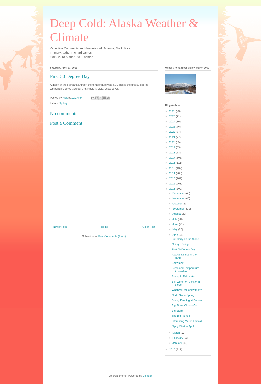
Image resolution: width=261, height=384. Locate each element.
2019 (172, 147)
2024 (172, 121)
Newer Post (60, 226)
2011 (172, 188)
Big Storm (177, 310)
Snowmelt (177, 262)
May (175, 229)
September (179, 208)
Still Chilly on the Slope (185, 239)
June (176, 224)
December (179, 193)
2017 (172, 157)
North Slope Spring (183, 295)
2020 (172, 142)
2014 (172, 173)
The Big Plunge (181, 315)
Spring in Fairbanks (183, 276)
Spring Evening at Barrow (187, 300)
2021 (172, 137)
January (178, 342)
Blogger (147, 375)
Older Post (149, 226)
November (179, 198)
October (178, 203)
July (175, 219)
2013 (172, 178)
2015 (172, 168)
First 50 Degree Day (183, 249)
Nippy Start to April (183, 326)
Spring (63, 103)
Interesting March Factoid (187, 321)
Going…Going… (181, 244)
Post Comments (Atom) (112, 236)
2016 (172, 162)
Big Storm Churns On (184, 305)
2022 (172, 131)
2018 (172, 152)
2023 (172, 126)
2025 (172, 116)
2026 (172, 111)
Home (104, 226)
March (177, 332)
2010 (172, 349)
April (176, 234)
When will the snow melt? (187, 289)
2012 (172, 183)
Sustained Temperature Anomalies (185, 269)
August (177, 213)
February (178, 337)
